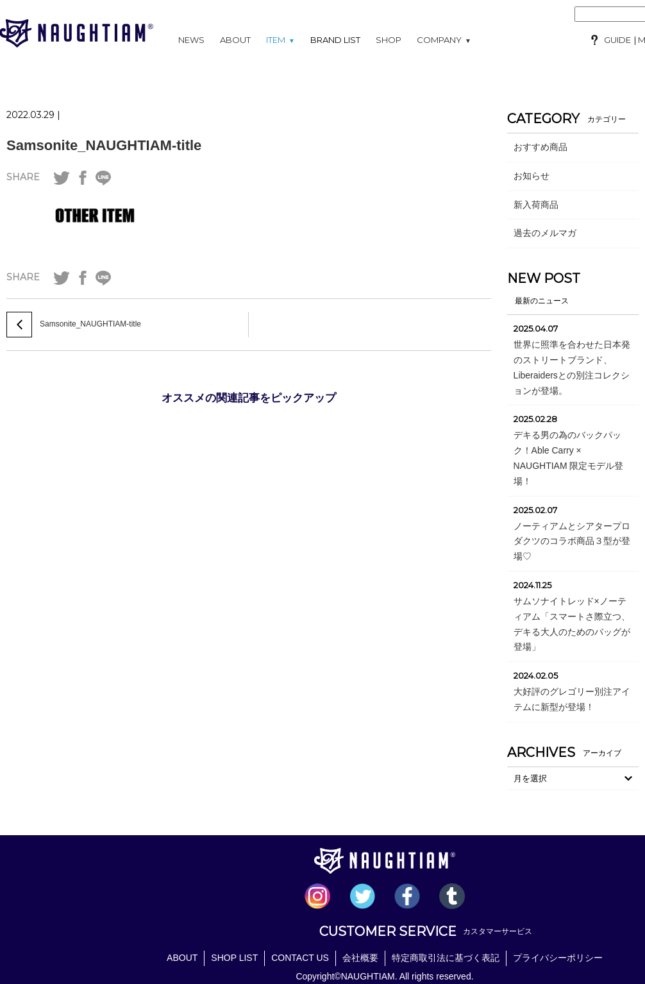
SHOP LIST (234, 958)
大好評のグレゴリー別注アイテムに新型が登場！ (572, 699)
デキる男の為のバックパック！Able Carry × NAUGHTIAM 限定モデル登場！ (569, 458)
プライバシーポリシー (558, 958)
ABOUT (235, 40)
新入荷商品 (536, 204)
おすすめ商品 (540, 147)
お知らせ (531, 176)
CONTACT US (300, 958)
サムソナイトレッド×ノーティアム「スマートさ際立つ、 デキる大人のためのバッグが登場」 (572, 624)
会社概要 (360, 958)
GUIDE (617, 40)
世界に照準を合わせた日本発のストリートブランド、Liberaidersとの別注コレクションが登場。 (572, 367)
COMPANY (444, 40)
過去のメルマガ (545, 233)
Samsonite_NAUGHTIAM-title (103, 145)
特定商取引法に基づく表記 (445, 958)
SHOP (388, 40)
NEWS (191, 40)
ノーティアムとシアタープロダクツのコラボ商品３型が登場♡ (572, 541)
